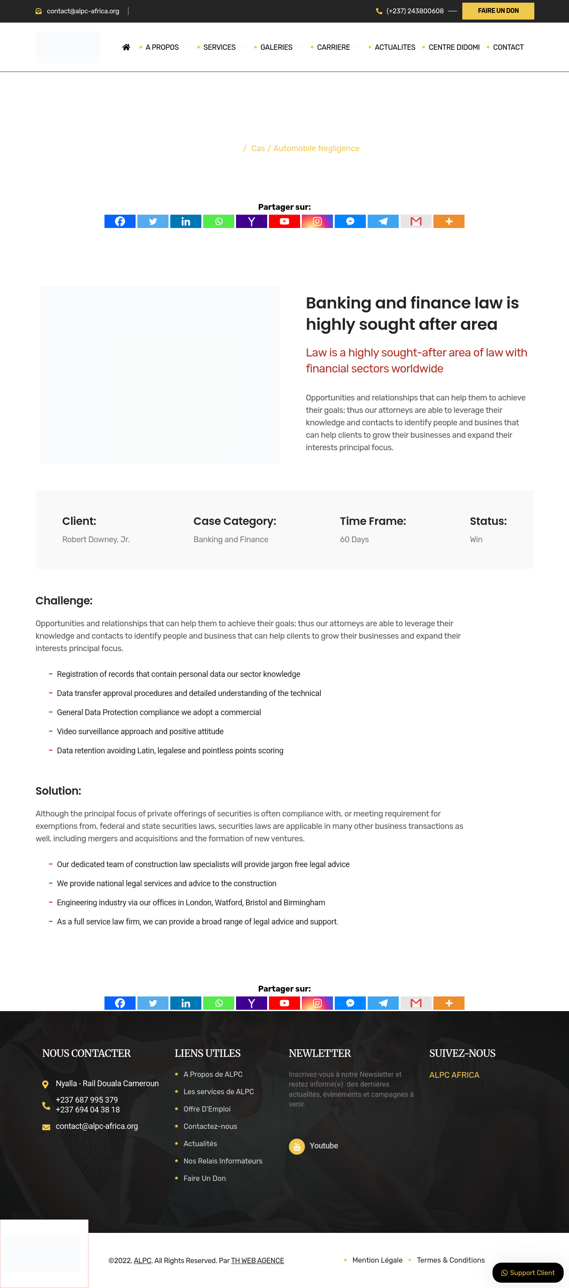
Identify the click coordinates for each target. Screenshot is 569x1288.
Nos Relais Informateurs (223, 1161)
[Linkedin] (185, 221)
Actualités (200, 1144)
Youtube (324, 1145)
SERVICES (229, 47)
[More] (449, 221)
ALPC (142, 1260)
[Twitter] (152, 221)
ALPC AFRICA (454, 1075)
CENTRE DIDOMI (453, 47)
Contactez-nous (210, 1126)
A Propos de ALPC (213, 1074)
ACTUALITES (394, 47)
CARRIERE (339, 47)
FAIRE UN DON (498, 11)
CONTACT (508, 47)
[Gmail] (416, 221)
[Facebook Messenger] (350, 221)
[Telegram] (383, 221)
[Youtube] (284, 221)
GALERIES (284, 47)
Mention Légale (378, 1260)
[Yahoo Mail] (251, 221)
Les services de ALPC (219, 1092)
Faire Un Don (205, 1178)
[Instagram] (317, 221)
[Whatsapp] (218, 221)
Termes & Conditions (451, 1260)
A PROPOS (173, 47)
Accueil (222, 148)
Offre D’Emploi (207, 1109)
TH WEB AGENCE (257, 1260)
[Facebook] (120, 221)
